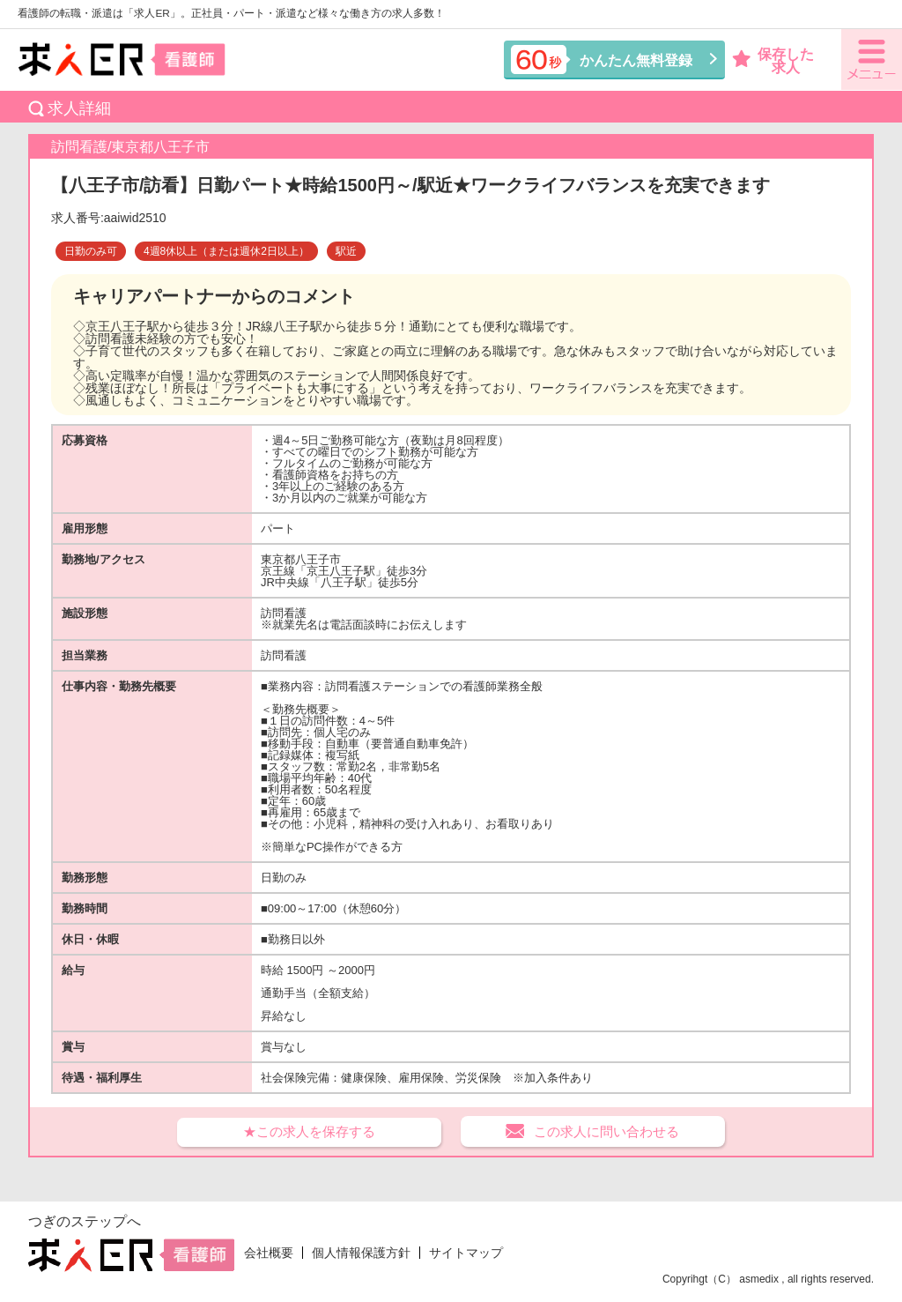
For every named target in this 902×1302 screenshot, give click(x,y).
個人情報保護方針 (361, 1253)
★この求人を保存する (309, 1131)
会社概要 (268, 1253)
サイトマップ (466, 1253)
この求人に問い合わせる (606, 1131)
